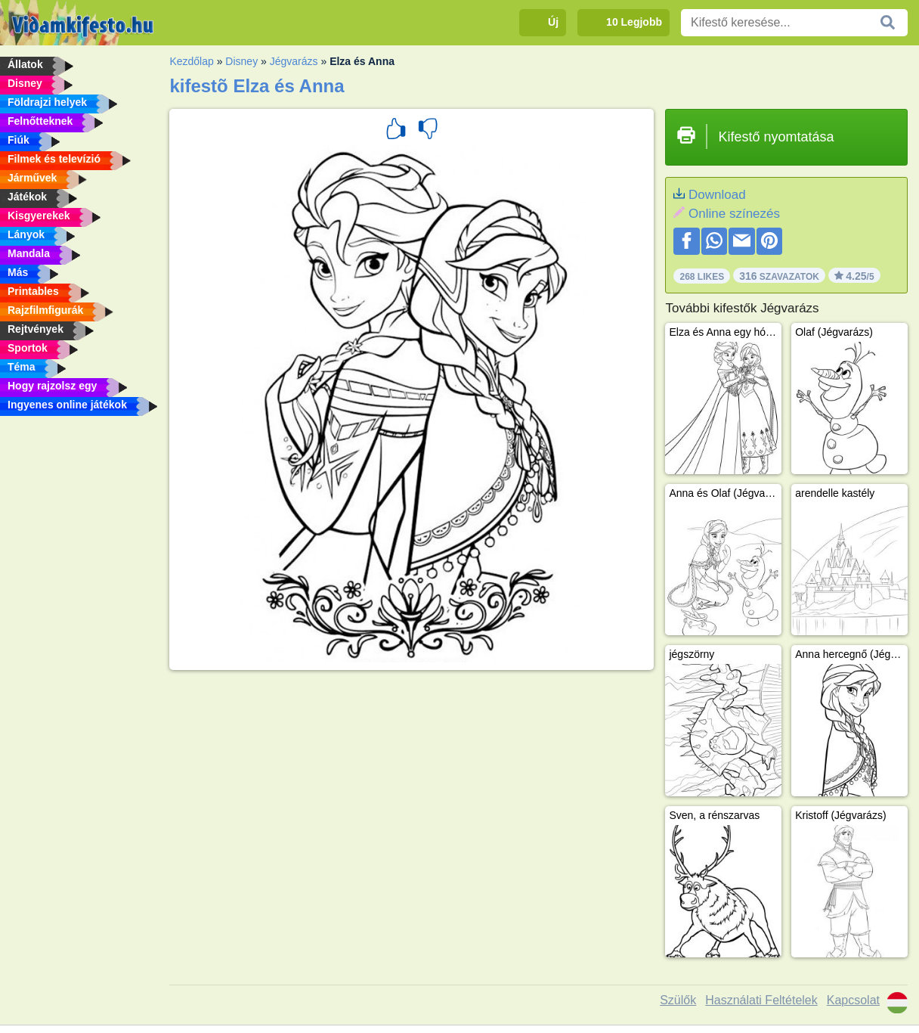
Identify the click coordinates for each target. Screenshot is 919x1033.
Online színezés (734, 213)
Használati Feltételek (761, 1000)
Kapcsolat (853, 1000)
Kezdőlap (191, 61)
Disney (241, 61)
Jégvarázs (294, 61)
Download (717, 195)
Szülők (678, 1000)
